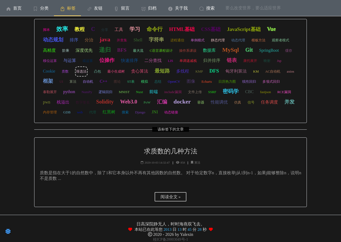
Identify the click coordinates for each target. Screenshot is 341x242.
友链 (94, 8)
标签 (67, 8)
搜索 (206, 8)
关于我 (177, 8)
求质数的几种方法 (170, 151)
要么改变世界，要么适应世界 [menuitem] (253, 8)
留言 (121, 8)
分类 (40, 8)
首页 (13, 8)
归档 (148, 8)
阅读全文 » (170, 197)
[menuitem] (13, 8)
